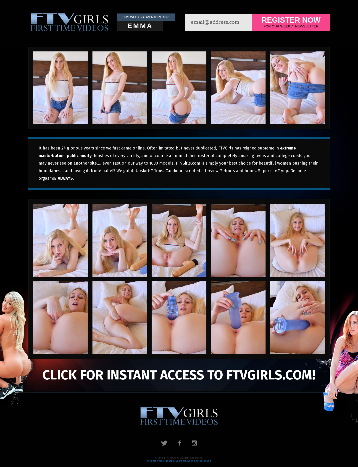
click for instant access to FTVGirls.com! (179, 375)
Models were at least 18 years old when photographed (179, 460)
